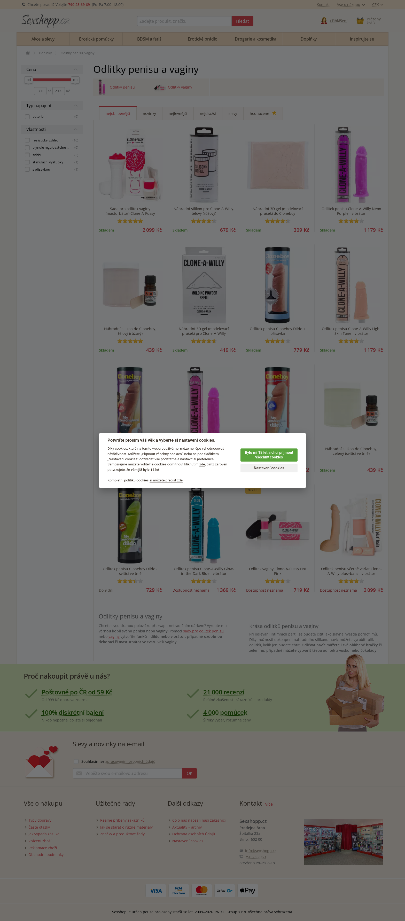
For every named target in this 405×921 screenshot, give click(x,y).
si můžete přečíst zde (166, 480)
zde (202, 464)
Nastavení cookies (269, 468)
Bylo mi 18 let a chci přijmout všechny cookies (269, 455)
